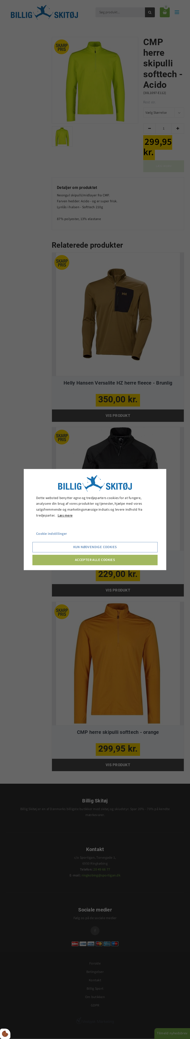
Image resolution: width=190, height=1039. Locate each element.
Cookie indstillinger (51, 533)
